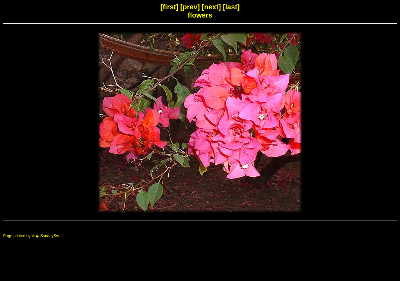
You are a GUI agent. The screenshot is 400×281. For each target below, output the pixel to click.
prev (189, 7)
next (211, 7)
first (169, 7)
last (231, 7)
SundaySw (49, 236)
